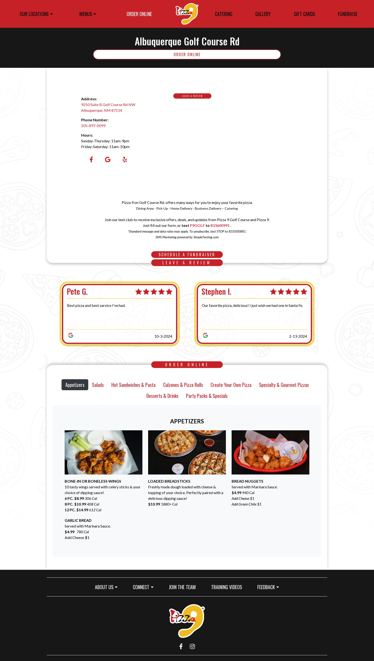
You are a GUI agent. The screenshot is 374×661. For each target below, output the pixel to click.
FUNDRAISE (348, 13)
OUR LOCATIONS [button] (34, 13)
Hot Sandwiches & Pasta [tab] (133, 384)
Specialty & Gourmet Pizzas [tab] (284, 384)
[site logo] (187, 14)
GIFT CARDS (306, 14)
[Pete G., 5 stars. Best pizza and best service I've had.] (113, 314)
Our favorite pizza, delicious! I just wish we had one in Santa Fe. (252, 305)
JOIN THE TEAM (184, 587)
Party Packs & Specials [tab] (207, 395)
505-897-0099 (93, 125)
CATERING (223, 13)
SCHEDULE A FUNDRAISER (191, 254)
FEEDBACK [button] (266, 587)
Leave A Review (196, 96)
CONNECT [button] (141, 587)
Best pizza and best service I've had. (96, 305)
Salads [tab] (98, 384)
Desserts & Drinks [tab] (162, 395)
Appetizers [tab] (74, 384)
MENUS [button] (85, 13)
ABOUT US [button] (104, 587)
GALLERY (263, 13)
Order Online (227, 54)
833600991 (220, 225)
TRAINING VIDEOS (228, 587)
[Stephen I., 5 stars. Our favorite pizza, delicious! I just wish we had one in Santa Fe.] (248, 314)
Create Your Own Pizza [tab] (231, 384)
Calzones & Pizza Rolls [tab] (183, 384)
